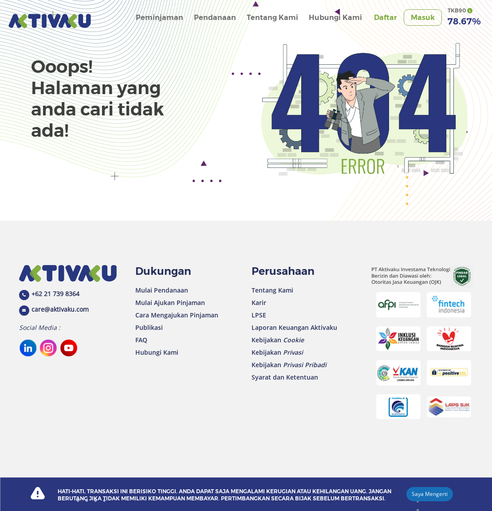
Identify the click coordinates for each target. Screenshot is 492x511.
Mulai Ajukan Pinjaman (170, 302)
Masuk (423, 17)
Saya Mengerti (430, 494)
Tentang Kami (272, 17)
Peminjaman (159, 17)
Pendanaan (215, 17)
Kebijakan (278, 340)
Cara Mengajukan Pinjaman (176, 315)
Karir (259, 302)
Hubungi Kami (335, 17)
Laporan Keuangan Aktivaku (294, 327)
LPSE (259, 315)
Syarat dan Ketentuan (285, 377)
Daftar (385, 17)
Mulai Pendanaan (161, 290)
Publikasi (149, 327)
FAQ (141, 340)
